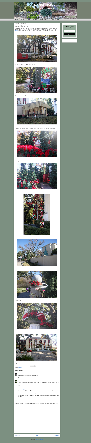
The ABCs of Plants (55, 19)
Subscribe (69, 34)
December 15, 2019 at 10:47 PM (30, 373)
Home (16, 19)
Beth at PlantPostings (22, 380)
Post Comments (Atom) (39, 439)
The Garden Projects (44, 19)
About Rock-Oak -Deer (25, 19)
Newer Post (17, 435)
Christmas (20, 367)
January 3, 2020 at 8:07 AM (26, 389)
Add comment (18, 400)
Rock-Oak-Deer (45, 5)
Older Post (56, 435)
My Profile (35, 19)
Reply (19, 377)
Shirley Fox (21, 365)
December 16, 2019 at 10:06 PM (33, 380)
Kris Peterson (20, 373)
